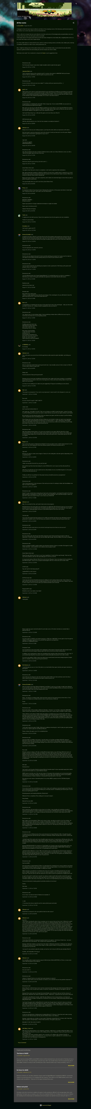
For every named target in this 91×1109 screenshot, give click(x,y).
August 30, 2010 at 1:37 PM (28, 67)
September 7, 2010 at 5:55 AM (29, 703)
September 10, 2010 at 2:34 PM (29, 803)
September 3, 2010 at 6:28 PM (29, 521)
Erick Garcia (25, 665)
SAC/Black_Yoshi (26, 1028)
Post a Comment (22, 1042)
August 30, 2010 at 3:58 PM (28, 123)
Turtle (23, 215)
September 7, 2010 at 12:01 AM (29, 680)
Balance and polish (22, 1086)
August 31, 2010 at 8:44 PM (28, 368)
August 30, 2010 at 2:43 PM (28, 115)
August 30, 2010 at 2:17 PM (28, 97)
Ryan (23, 302)
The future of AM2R (22, 1053)
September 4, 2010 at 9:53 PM (29, 573)
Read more (71, 1065)
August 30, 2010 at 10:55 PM (29, 241)
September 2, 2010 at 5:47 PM (29, 477)
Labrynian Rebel (26, 71)
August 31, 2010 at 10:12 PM (29, 385)
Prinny (23, 188)
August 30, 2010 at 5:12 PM (28, 155)
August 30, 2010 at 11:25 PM (29, 269)
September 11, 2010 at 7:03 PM (29, 888)
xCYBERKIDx (25, 344)
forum (43, 53)
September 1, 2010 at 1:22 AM (29, 402)
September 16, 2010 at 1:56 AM (29, 1039)
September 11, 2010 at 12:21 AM (29, 814)
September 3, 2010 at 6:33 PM (29, 529)
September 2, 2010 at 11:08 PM (29, 486)
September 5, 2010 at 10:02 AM (29, 593)
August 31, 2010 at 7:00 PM (28, 349)
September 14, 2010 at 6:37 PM (29, 972)
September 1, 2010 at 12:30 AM (29, 394)
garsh (23, 89)
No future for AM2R (22, 1070)
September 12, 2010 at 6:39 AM (29, 897)
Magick (24, 441)
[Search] (76, 4)
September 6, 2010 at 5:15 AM (29, 643)
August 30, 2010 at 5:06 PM (28, 145)
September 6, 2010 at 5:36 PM (29, 661)
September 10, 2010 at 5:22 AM (29, 760)
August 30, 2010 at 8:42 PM (28, 183)
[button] (73, 23)
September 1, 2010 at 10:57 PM (29, 437)
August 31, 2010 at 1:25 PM (28, 318)
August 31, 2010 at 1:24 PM (28, 308)
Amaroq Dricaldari (26, 234)
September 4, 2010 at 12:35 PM (29, 562)
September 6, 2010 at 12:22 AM (29, 632)
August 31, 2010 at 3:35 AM (28, 279)
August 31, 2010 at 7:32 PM (28, 358)
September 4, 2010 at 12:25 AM (29, 549)
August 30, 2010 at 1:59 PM (28, 77)
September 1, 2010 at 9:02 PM (29, 425)
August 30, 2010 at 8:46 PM (28, 193)
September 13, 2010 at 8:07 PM (29, 933)
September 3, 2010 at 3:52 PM (29, 511)
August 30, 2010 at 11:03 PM (29, 249)
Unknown (24, 127)
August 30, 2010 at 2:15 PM (28, 85)
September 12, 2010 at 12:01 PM (29, 905)
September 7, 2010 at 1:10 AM (29, 691)
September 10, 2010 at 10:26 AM (29, 782)
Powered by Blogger (45, 1105)
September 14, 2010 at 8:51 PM (29, 981)
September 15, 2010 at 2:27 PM (29, 1024)
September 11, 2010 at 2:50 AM (29, 827)
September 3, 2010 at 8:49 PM (29, 539)
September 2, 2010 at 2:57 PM (29, 447)
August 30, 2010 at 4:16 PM (28, 135)
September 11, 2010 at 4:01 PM (29, 856)
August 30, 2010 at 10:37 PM (29, 230)
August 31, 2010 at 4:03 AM (28, 287)
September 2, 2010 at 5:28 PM (29, 457)
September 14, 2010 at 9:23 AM (29, 963)
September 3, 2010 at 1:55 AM (29, 497)
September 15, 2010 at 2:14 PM (29, 1008)
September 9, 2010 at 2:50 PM (29, 733)
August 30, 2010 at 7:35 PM (28, 163)
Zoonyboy (24, 226)
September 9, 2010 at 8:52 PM (29, 745)
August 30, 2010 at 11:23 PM (29, 259)
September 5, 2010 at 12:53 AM (29, 584)
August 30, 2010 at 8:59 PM (28, 211)
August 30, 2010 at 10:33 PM (29, 222)
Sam (23, 390)
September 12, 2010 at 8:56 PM (29, 913)
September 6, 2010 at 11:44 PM (29, 670)
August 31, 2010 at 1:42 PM (28, 340)
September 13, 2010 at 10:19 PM (29, 953)
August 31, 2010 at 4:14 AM (28, 298)
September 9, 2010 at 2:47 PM (29, 721)
